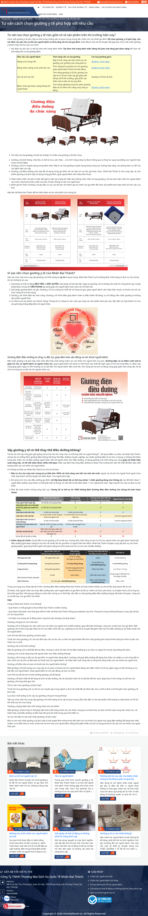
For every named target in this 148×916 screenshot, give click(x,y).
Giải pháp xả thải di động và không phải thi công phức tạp (72, 835)
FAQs (61, 14)
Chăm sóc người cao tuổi (101, 876)
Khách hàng (94, 7)
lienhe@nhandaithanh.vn (110, 2)
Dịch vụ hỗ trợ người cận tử (23, 776)
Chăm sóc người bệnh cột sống (104, 880)
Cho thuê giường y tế (77, 7)
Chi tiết (17, 793)
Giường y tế (61, 7)
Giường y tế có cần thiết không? (116, 833)
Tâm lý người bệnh (64, 776)
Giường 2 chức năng (100, 67)
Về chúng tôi (48, 7)
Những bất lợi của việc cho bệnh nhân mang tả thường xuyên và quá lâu (119, 777)
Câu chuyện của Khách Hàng (114, 7)
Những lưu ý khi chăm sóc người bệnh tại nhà (28, 835)
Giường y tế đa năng (100, 87)
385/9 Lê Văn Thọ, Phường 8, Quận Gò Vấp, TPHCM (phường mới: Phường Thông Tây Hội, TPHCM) (46, 2)
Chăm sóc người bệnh (47, 14)
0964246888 (132, 2)
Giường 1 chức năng (100, 61)
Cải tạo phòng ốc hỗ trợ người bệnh (106, 884)
